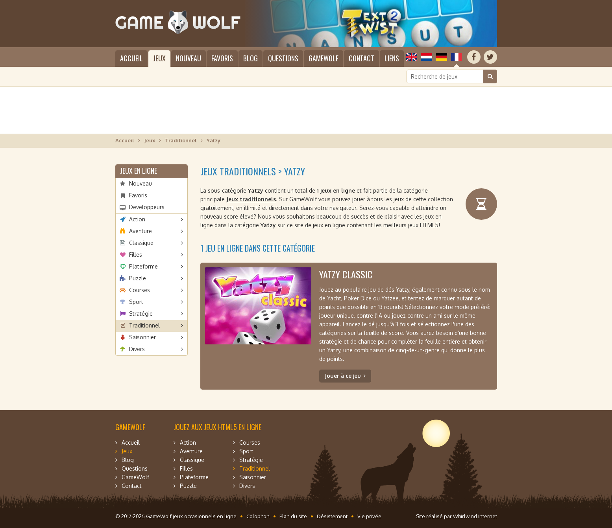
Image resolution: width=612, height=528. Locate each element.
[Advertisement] (306, 110)
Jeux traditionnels (251, 199)
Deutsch (441, 57)
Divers (137, 349)
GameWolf (323, 58)
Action (137, 219)
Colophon (258, 516)
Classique (141, 242)
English (411, 57)
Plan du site (293, 516)
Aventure (140, 231)
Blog (250, 58)
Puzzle (137, 278)
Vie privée (369, 516)
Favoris (222, 58)
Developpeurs (147, 207)
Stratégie (141, 313)
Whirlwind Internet (475, 516)
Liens (392, 58)
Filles (135, 254)
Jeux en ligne (138, 171)
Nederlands (426, 57)
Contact (361, 58)
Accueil (131, 58)
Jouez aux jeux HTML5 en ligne (217, 427)
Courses (139, 290)
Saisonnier (142, 337)
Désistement (332, 516)
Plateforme (143, 266)
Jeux (159, 58)
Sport (136, 301)
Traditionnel (181, 140)
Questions (283, 58)
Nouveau (188, 58)
